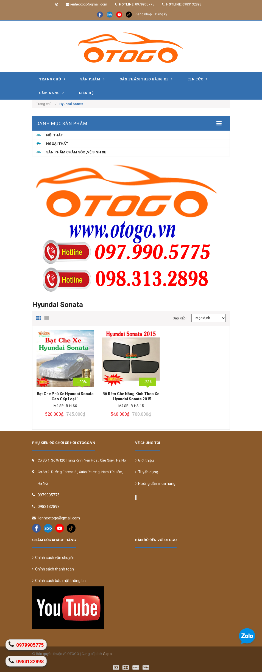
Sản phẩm (93, 78)
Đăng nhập (143, 14)
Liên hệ (86, 93)
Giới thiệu (144, 460)
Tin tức (199, 78)
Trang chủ (53, 78)
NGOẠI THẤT (57, 144)
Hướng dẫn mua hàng (155, 483)
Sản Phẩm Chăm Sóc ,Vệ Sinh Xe (76, 152)
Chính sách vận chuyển (53, 557)
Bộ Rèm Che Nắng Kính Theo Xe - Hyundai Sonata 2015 (130, 396)
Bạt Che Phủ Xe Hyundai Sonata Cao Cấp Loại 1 (65, 396)
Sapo (107, 654)
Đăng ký (161, 14)
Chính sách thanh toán (53, 569)
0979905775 (144, 4)
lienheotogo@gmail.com (88, 4)
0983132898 (192, 4)
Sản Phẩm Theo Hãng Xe (147, 78)
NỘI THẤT (54, 135)
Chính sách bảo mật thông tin (59, 580)
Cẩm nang (52, 92)
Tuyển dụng (146, 472)
